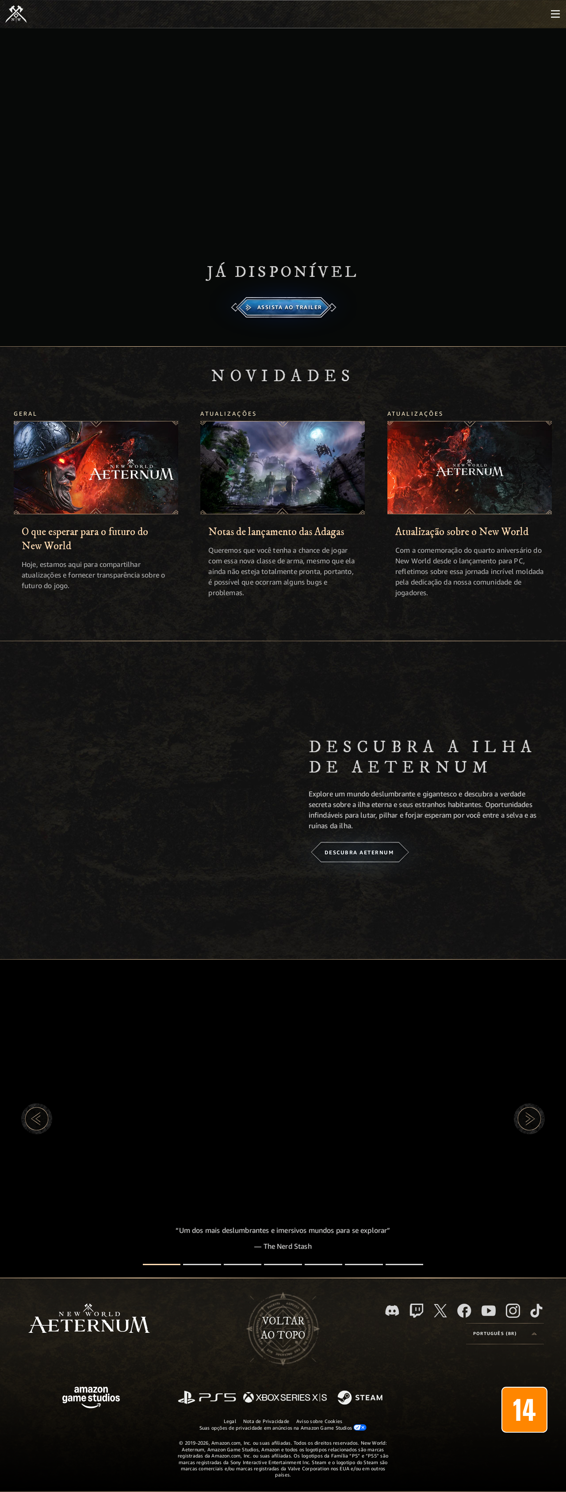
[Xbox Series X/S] (285, 1398)
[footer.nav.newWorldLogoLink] (89, 1319)
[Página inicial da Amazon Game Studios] (91, 1398)
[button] (36, 1118)
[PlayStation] (207, 1398)
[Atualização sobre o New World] (469, 468)
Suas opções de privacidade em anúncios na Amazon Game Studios (283, 1427)
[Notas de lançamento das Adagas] (282, 468)
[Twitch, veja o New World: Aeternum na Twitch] (416, 1311)
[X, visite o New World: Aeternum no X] (440, 1310)
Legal (230, 1421)
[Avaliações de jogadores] (363, 1264)
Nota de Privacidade (266, 1421)
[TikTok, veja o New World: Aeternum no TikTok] (536, 1311)
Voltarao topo (283, 1328)
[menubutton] (555, 14)
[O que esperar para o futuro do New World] (96, 468)
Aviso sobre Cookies (319, 1421)
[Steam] (361, 1398)
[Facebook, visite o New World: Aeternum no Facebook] (464, 1311)
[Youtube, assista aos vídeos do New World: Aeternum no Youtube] (489, 1311)
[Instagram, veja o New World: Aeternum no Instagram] (513, 1311)
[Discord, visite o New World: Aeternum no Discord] (392, 1310)
